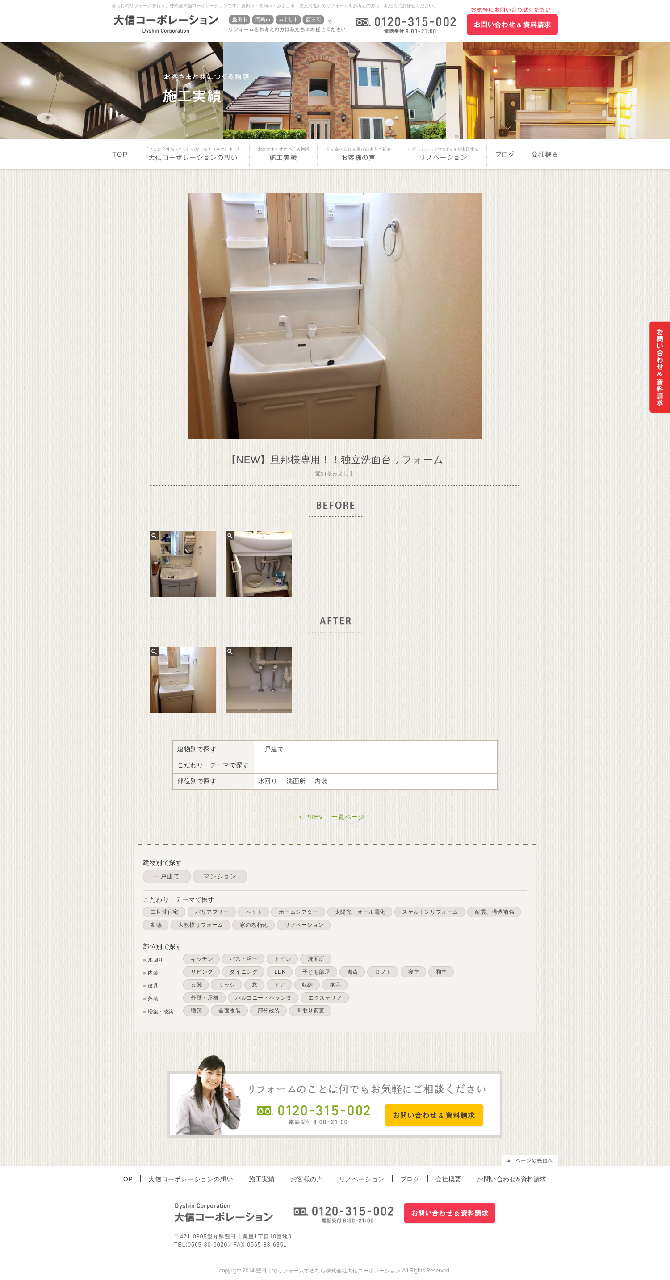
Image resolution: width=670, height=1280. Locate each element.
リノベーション (443, 155)
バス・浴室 (244, 959)
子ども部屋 (316, 972)
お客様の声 (358, 155)
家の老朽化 (254, 925)
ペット (254, 912)
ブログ (505, 155)
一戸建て (271, 749)
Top (124, 155)
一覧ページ (347, 816)
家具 (335, 985)
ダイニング (244, 972)
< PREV (311, 816)
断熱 (156, 925)
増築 (196, 1011)
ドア (279, 985)
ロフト (383, 972)
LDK (279, 972)
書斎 (352, 972)
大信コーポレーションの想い (193, 155)
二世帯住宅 (165, 912)
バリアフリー (212, 912)
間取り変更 (311, 1011)
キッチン (202, 959)
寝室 (413, 972)
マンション (220, 876)
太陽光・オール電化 (360, 912)
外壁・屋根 (205, 998)
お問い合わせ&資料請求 (512, 1178)
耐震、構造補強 (494, 912)
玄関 (196, 985)
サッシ (226, 985)
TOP (126, 1178)
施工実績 (284, 155)
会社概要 (541, 155)
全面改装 (229, 1011)
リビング (202, 972)
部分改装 (269, 1011)
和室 (441, 972)
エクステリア (325, 998)
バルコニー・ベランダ (263, 998)
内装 (320, 781)
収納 (307, 985)
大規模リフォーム (200, 925)
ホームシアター (298, 912)
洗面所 (296, 781)
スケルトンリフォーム (430, 912)
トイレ (282, 959)
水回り (268, 781)
